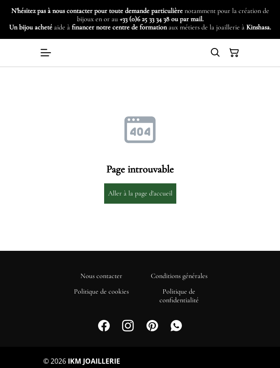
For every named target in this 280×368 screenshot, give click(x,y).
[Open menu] (45, 52)
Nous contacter (101, 276)
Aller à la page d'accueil (140, 193)
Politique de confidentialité (179, 295)
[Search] (215, 52)
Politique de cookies (101, 291)
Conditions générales (179, 276)
